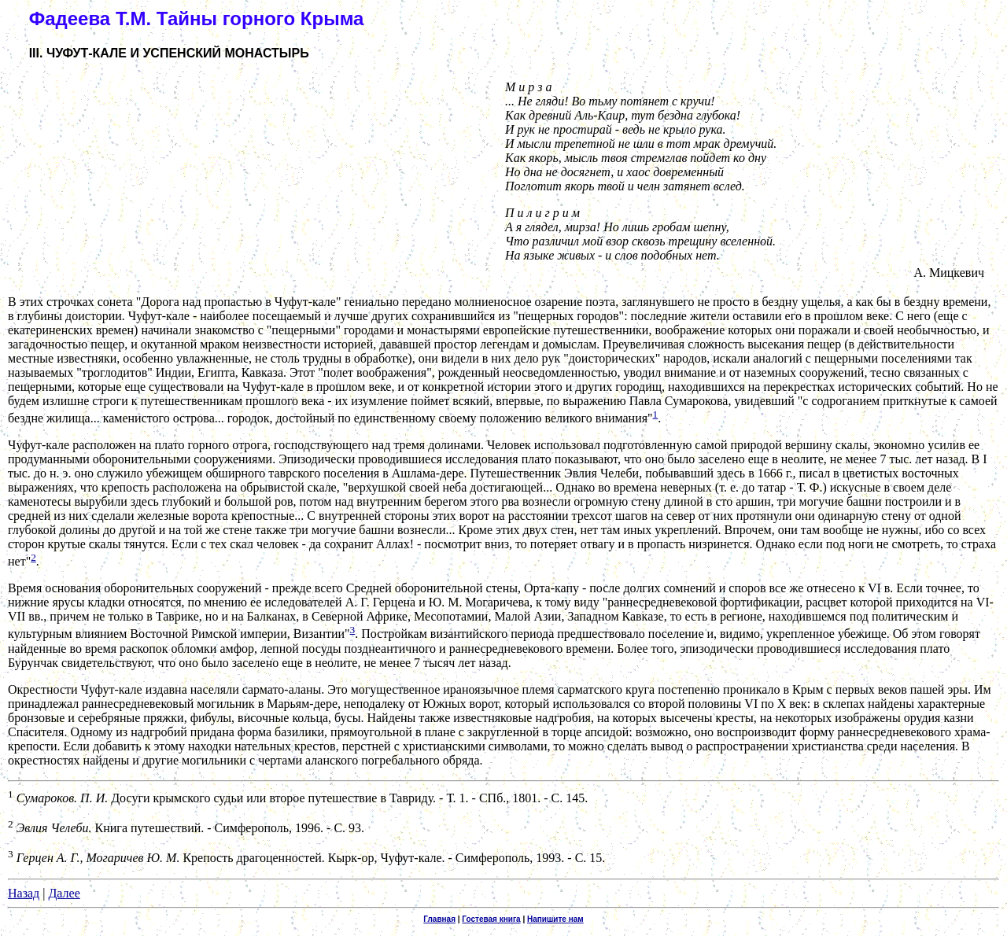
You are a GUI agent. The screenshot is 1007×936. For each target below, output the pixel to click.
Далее (63, 893)
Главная (439, 919)
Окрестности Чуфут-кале (75, 689)
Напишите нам (555, 919)
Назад (23, 893)
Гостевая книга (491, 919)
